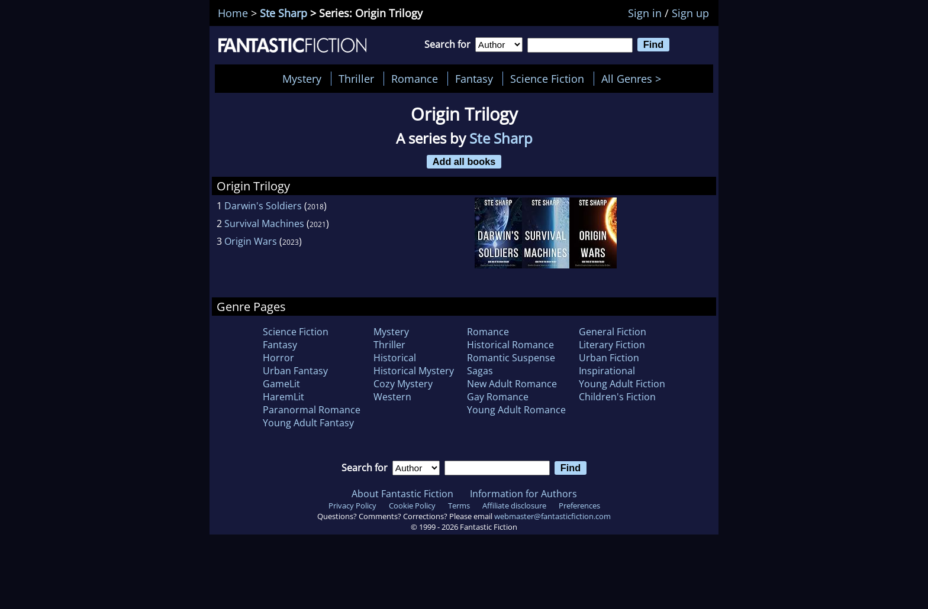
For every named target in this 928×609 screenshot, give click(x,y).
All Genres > (634, 79)
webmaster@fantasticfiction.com (552, 516)
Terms (459, 505)
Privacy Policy (352, 505)
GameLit (281, 383)
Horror (278, 357)
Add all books (464, 161)
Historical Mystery (413, 370)
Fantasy (474, 79)
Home (233, 13)
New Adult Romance (512, 383)
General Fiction (612, 331)
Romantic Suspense (511, 357)
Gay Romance (498, 396)
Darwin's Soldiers (263, 205)
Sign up (690, 13)
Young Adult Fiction (622, 383)
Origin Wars (250, 241)
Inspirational (607, 370)
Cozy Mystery (403, 383)
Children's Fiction (617, 396)
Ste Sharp (283, 13)
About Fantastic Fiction (402, 493)
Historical (394, 357)
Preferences (579, 505)
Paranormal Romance (311, 409)
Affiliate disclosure (514, 505)
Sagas (480, 370)
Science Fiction (547, 79)
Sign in (645, 13)
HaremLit (283, 396)
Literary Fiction (612, 344)
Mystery (301, 79)
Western (392, 396)
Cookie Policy (412, 505)
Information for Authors (523, 493)
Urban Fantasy (295, 370)
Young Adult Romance (516, 409)
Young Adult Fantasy (308, 422)
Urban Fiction (609, 357)
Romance (414, 79)
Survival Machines (264, 223)
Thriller (356, 79)
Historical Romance (510, 344)
